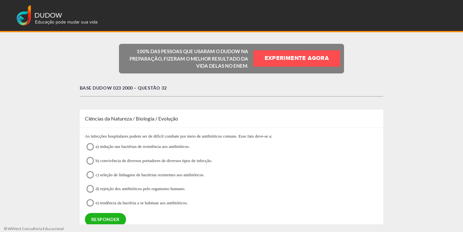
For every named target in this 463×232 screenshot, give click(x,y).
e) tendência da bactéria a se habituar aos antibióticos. (137, 203)
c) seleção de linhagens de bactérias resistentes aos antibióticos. (145, 175)
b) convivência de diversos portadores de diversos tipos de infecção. (149, 160)
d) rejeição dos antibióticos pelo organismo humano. (135, 188)
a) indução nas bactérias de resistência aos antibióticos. (138, 146)
